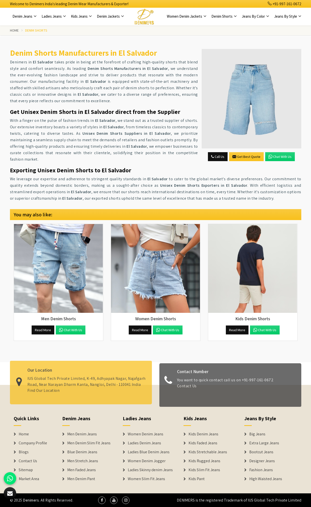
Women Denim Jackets (186, 16)
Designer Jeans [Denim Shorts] (262, 461)
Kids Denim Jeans (203, 434)
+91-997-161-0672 (284, 3)
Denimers (31, 500)
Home (14, 30)
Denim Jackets (110, 16)
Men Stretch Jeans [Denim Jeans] (82, 461)
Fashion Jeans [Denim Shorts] (261, 470)
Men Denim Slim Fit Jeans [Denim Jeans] (89, 443)
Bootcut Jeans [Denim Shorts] (261, 452)
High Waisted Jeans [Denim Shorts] (265, 479)
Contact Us (187, 388)
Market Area (29, 479)
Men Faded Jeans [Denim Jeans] (81, 470)
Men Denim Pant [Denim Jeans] (81, 479)
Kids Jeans (81, 16)
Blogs (24, 452)
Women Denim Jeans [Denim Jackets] (145, 434)
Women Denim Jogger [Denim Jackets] (147, 461)
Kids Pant (196, 479)
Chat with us (280, 156)
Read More (43, 330)
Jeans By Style (287, 16)
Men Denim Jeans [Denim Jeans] (82, 434)
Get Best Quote (246, 156)
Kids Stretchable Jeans (207, 452)
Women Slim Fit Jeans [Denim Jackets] (146, 479)
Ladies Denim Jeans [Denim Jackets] (144, 443)
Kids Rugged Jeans (204, 461)
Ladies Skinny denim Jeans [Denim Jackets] (150, 470)
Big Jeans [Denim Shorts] (257, 434)
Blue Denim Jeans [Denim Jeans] (82, 452)
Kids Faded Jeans (202, 443)
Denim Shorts (224, 16)
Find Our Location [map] (43, 388)
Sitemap (26, 470)
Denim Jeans (24, 16)
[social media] (102, 500)
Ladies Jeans (54, 16)
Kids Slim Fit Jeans (204, 470)
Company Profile (33, 443)
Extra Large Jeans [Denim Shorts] (264, 443)
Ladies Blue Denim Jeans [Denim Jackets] (149, 452)
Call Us (217, 156)
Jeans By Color (255, 16)
